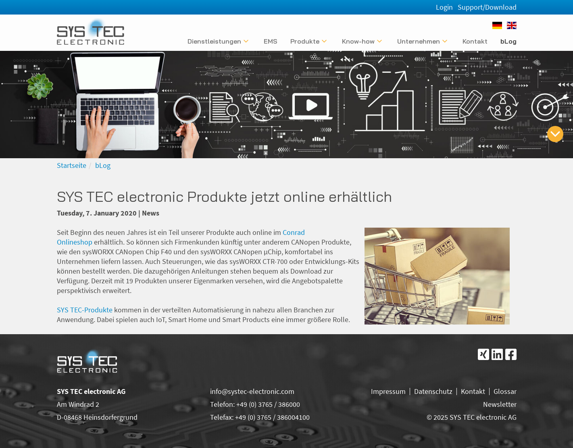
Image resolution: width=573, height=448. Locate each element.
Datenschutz (433, 391)
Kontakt (475, 41)
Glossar (505, 391)
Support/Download (487, 7)
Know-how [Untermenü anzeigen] (358, 41)
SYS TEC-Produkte (85, 309)
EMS (270, 41)
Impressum (388, 391)
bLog (508, 41)
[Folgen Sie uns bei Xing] (483, 354)
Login (444, 7)
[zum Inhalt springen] (555, 134)
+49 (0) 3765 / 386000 (268, 404)
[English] (512, 25)
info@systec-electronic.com (252, 391)
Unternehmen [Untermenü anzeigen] (418, 41)
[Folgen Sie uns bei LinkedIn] (497, 354)
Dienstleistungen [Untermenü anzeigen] (214, 41)
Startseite (71, 165)
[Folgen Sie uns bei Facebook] (511, 354)
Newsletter (500, 404)
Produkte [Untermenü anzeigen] (304, 41)
